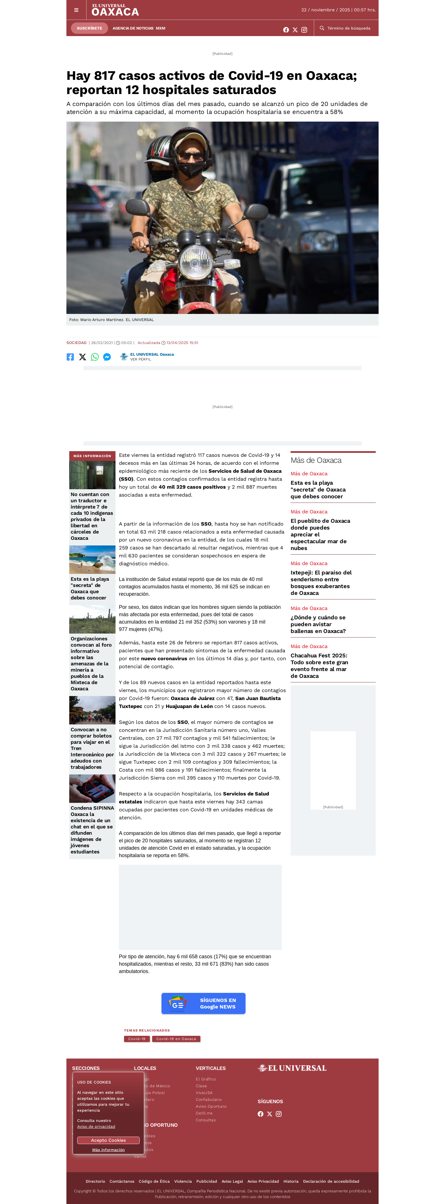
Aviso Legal (232, 1181)
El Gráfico (206, 1079)
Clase (201, 1086)
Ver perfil (140, 359)
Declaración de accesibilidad (331, 1181)
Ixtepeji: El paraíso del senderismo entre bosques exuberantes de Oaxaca (321, 582)
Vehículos (143, 1149)
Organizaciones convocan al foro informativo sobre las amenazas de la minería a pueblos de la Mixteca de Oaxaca (91, 663)
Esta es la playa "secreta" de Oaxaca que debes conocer (90, 588)
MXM (160, 28)
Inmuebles (144, 1136)
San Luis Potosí (149, 1092)
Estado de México (152, 1086)
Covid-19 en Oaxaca (176, 1039)
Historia (291, 1181)
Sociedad (76, 342)
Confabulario (209, 1099)
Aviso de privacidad (96, 1126)
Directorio (95, 1181)
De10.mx (204, 1113)
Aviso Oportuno (211, 1106)
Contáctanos (122, 1181)
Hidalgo (141, 1079)
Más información (108, 1149)
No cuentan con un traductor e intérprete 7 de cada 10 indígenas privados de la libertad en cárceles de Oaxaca (92, 516)
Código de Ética (154, 1181)
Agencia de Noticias (133, 28)
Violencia (183, 1181)
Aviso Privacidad (263, 1181)
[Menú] (76, 10)
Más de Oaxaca (316, 460)
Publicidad (206, 1181)
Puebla (141, 1106)
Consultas (206, 1120)
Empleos (143, 1142)
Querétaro (144, 1099)
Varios (140, 1156)
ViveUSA (204, 1092)
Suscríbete (89, 28)
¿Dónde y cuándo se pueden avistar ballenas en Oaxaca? (318, 624)
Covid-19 (137, 1039)
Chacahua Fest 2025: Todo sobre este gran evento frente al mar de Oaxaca (319, 665)
